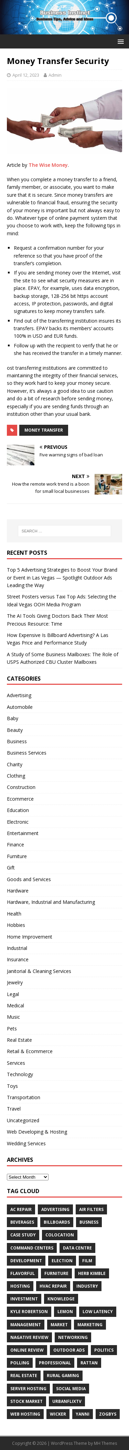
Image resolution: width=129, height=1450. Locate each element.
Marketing (90, 1325)
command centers (31, 1248)
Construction (21, 787)
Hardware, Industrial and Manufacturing (51, 902)
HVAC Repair (53, 1286)
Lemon (65, 1311)
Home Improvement (29, 936)
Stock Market (26, 1401)
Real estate (23, 1375)
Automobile (20, 707)
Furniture (17, 856)
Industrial (17, 948)
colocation (59, 1235)
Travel (14, 1108)
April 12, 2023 (25, 75)
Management (25, 1325)
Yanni (82, 1414)
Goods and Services (29, 879)
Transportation (23, 1097)
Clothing (16, 775)
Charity (14, 764)
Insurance (18, 959)
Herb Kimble (92, 1273)
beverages (22, 1222)
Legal (13, 994)
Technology (20, 1074)
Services (16, 1063)
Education (18, 810)
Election (62, 1261)
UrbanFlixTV (67, 1401)
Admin (55, 75)
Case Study (23, 1235)
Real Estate (19, 1040)
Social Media (71, 1389)
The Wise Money (48, 165)
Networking (73, 1337)
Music (13, 1017)
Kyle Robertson (29, 1311)
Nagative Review (29, 1337)
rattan (89, 1363)
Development (26, 1261)
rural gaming (63, 1375)
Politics (104, 1350)
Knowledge (61, 1299)
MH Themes (105, 1443)
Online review (27, 1350)
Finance (15, 844)
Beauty (15, 730)
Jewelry (15, 982)
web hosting (25, 1414)
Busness (88, 1222)
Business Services (26, 752)
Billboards (57, 1222)
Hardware (18, 890)
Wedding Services (26, 1143)
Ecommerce (20, 799)
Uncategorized (23, 1120)
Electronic (18, 822)
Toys (12, 1086)
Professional (55, 1363)
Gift (11, 867)
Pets (12, 1028)
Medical (15, 1005)
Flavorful (22, 1273)
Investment (24, 1299)
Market (59, 1325)
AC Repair (21, 1209)
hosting (20, 1286)
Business (17, 741)
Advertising (19, 695)
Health (14, 913)
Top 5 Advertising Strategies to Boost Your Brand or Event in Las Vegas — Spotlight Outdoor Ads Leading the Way (62, 577)
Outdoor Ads (69, 1350)
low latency (98, 1311)
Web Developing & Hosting (37, 1131)
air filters (91, 1209)
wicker (58, 1414)
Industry (87, 1286)
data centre (77, 1248)
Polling (19, 1363)
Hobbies (16, 925)
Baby (12, 718)
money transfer (43, 430)
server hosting (28, 1389)
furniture (56, 1273)
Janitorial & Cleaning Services (39, 971)
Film (87, 1261)
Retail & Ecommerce (30, 1051)
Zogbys (107, 1414)
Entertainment (23, 833)
